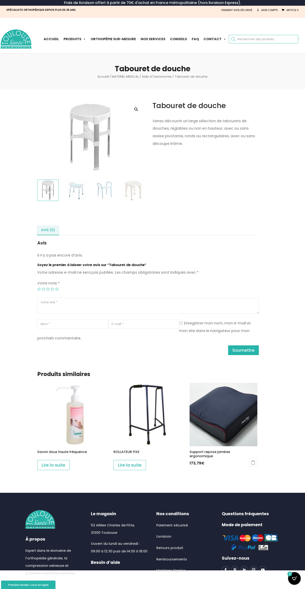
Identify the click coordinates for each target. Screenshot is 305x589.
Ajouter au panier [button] (253, 462)
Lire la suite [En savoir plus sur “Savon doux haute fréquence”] (53, 465)
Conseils (178, 39)
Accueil (51, 39)
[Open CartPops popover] (294, 578)
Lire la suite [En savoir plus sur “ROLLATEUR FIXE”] (129, 465)
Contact (215, 39)
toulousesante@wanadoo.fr (119, 574)
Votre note (48, 283)
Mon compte (269, 10)
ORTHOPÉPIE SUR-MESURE (113, 39)
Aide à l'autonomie (157, 76)
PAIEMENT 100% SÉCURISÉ (236, 10)
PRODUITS (75, 39)
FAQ (195, 39)
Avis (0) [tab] (48, 230)
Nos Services (153, 39)
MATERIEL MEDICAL (125, 76)
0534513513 (105, 585)
